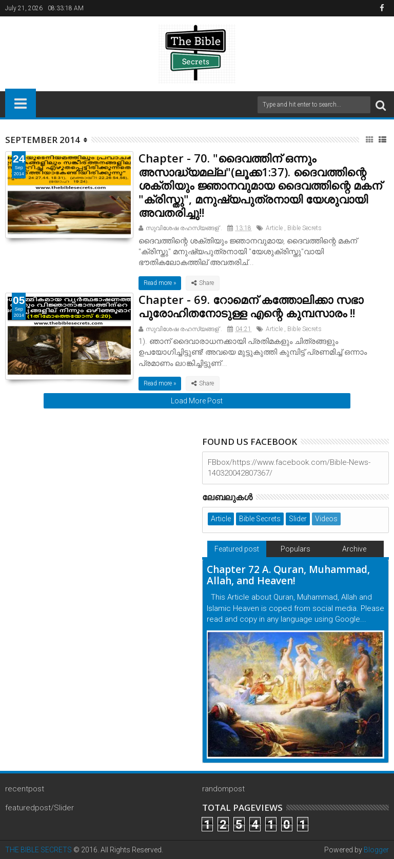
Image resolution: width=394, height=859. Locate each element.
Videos (326, 519)
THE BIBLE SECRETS (38, 850)
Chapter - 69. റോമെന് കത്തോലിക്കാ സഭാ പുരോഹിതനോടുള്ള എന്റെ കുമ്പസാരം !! (251, 306)
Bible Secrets (304, 228)
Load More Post (197, 401)
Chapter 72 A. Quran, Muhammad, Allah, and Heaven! (288, 575)
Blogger (376, 850)
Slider (298, 519)
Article (274, 228)
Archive (354, 549)
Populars (295, 549)
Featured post (236, 549)
